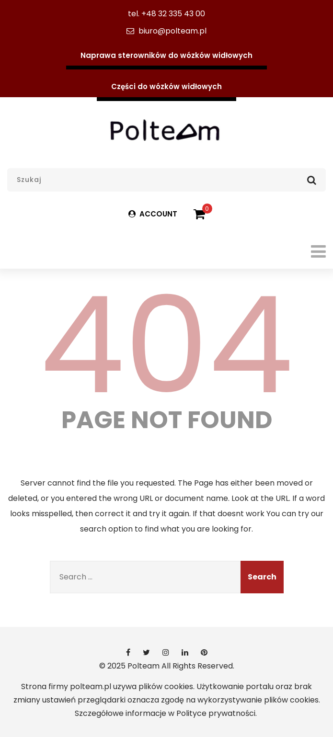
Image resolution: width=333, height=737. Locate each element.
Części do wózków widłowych (166, 86)
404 (166, 345)
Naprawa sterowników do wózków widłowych (166, 55)
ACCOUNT (152, 214)
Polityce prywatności (215, 713)
